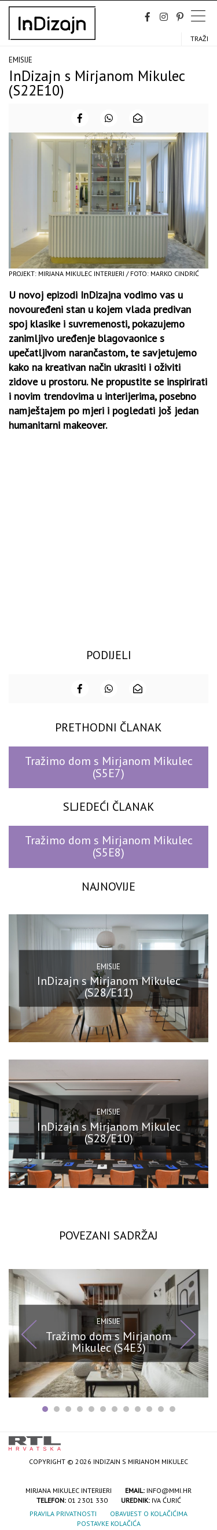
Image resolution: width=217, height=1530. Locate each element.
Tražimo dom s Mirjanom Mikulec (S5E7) (109, 767)
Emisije (20, 60)
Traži (199, 38)
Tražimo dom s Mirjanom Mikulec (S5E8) (109, 846)
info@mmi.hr (169, 1490)
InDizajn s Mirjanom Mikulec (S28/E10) (109, 1132)
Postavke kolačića (109, 1523)
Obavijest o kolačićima (148, 1513)
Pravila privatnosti (63, 1513)
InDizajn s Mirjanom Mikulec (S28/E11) (109, 986)
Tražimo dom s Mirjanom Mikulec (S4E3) (108, 1341)
